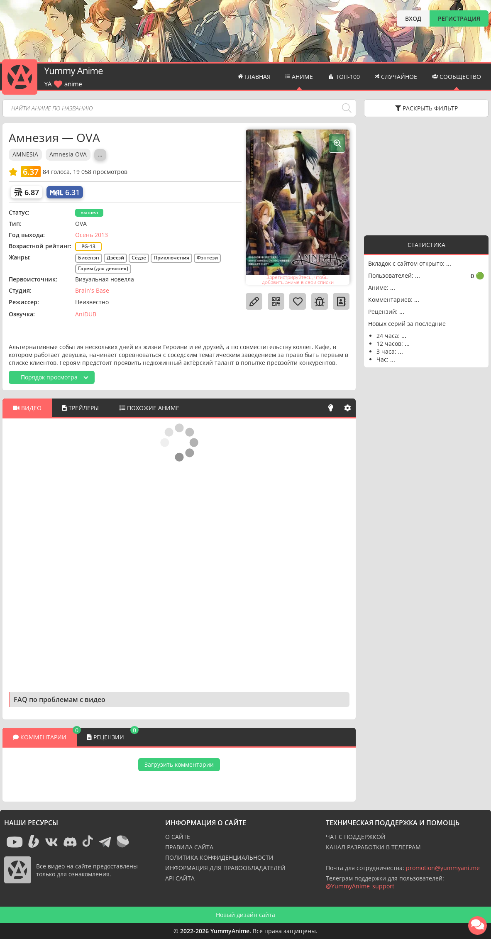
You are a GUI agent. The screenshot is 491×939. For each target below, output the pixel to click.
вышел (89, 212)
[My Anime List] (64, 192)
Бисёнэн (88, 257)
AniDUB (85, 314)
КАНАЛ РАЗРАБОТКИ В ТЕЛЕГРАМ (373, 847)
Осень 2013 (91, 235)
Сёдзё (139, 257)
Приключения (171, 257)
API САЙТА (180, 878)
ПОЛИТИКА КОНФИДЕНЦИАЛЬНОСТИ (219, 857)
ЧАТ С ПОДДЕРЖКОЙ (356, 837)
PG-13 (88, 246)
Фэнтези (207, 257)
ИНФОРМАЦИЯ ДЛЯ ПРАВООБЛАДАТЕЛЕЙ (225, 868)
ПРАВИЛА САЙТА (189, 847)
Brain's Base (92, 290)
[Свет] (330, 408)
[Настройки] (347, 408)
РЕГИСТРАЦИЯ (459, 18)
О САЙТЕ (177, 837)
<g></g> (426, 175)
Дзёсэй (115, 257)
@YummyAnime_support (360, 886)
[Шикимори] (26, 192)
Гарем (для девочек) (103, 268)
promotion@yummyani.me (443, 868)
